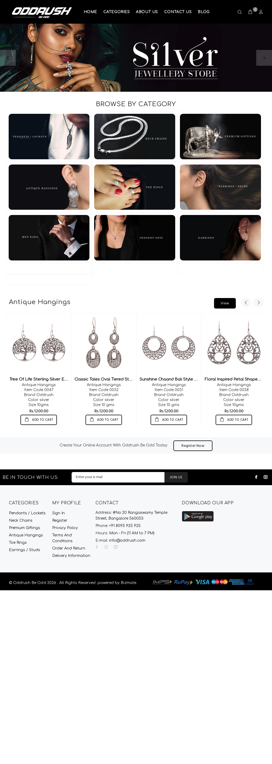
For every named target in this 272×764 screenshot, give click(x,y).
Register (59, 520)
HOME (90, 12)
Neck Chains (21, 520)
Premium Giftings (24, 528)
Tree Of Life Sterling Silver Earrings (43, 379)
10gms (39, 405)
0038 (234, 390)
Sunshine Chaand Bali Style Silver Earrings (181, 379)
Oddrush (39, 395)
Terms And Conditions (62, 538)
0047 (39, 390)
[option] (39, 370)
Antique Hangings (39, 385)
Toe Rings (18, 542)
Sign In (58, 513)
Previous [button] (246, 302)
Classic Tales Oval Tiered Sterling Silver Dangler (121, 379)
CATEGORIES (116, 12)
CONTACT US (178, 12)
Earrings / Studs (24, 550)
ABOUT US (147, 12)
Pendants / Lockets (27, 513)
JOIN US (176, 477)
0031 (168, 390)
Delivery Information (71, 555)
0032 (104, 390)
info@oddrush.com (127, 540)
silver (38, 400)
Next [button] (258, 302)
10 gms (103, 405)
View (225, 303)
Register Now (193, 446)
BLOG (203, 12)
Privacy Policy (65, 528)
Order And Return (68, 548)
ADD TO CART (42, 420)
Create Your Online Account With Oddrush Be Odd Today (113, 445)
